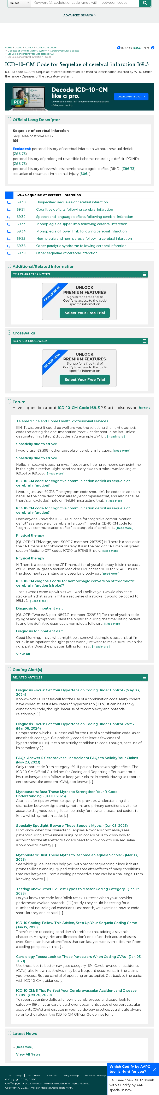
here (143, 408)
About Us (52, 1075)
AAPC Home (34, 1075)
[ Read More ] (116, 436)
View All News (28, 1054)
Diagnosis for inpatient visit (39, 608)
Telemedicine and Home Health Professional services (62, 421)
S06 (84, 174)
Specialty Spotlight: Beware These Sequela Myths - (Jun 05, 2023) (72, 826)
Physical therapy (30, 535)
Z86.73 (20, 154)
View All (23, 654)
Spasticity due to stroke (36, 444)
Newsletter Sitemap (95, 1075)
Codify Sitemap (71, 1075)
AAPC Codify (15, 1075)
